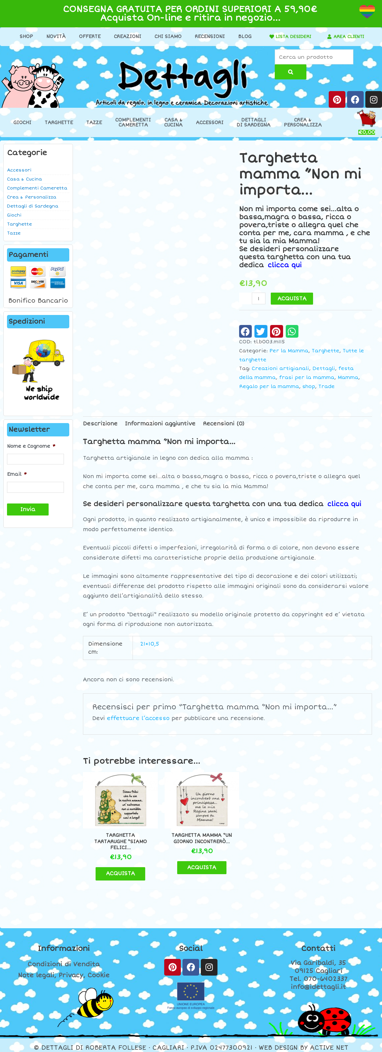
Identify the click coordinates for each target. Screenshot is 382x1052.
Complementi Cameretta (37, 188)
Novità (53, 36)
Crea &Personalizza (303, 122)
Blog (242, 36)
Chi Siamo (165, 36)
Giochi (22, 123)
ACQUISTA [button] (117, 868)
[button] (245, 331)
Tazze (94, 123)
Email (17, 474)
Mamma (348, 378)
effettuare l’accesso (138, 718)
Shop (24, 36)
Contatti (318, 943)
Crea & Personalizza (31, 197)
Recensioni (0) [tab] (223, 424)
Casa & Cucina (24, 179)
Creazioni (125, 36)
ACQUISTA (292, 298)
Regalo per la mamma (269, 386)
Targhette (59, 123)
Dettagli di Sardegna (32, 206)
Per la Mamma (288, 351)
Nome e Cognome (31, 446)
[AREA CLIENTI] (327, 36)
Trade (326, 386)
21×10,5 (149, 644)
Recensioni (207, 36)
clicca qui (285, 265)
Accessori (209, 123)
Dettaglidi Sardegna (253, 122)
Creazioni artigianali (280, 369)
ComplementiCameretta (133, 122)
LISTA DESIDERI (291, 36)
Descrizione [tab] (100, 424)
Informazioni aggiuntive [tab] (160, 424)
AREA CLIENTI (348, 36)
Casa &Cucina (173, 122)
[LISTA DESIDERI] (267, 36)
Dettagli (323, 369)
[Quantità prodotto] (259, 298)
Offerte (87, 36)
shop (308, 386)
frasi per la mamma (306, 378)
